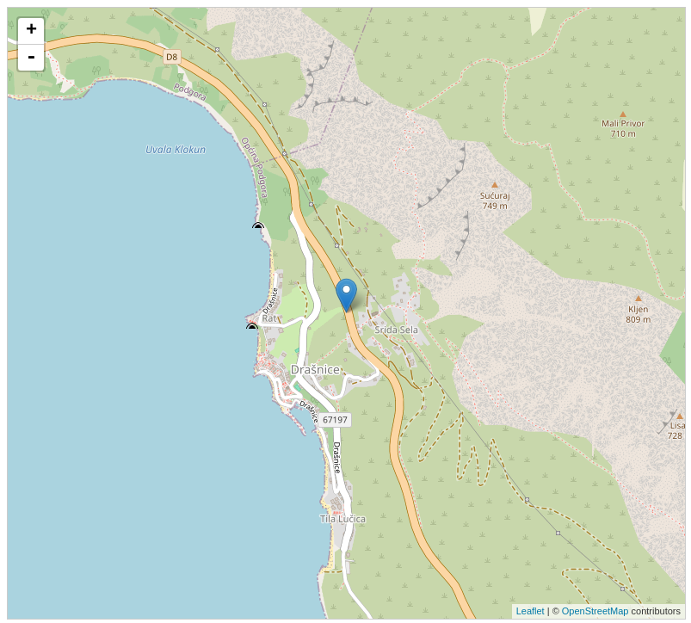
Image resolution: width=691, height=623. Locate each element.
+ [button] (31, 31)
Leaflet (530, 611)
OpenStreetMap (595, 611)
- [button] (31, 58)
